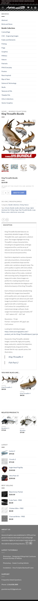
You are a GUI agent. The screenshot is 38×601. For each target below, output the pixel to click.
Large (33, 210)
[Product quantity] (5, 193)
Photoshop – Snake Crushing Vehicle (16, 563)
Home (4, 111)
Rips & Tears (6, 79)
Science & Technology (9, 83)
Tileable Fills (6, 95)
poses (8, 212)
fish (9, 210)
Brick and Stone (7, 24)
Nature (4, 59)
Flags (3, 48)
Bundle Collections (8, 28)
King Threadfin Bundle (25, 210)
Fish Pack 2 (13, 362)
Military (4, 56)
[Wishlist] (28, 7)
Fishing (4, 44)
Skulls (4, 87)
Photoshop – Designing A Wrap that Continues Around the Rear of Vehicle (19, 557)
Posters (4, 71)
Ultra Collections (7, 99)
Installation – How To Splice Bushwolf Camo (18, 568)
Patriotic (5, 63)
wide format (13, 212)
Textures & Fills (7, 91)
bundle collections (20, 208)
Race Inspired (6, 75)
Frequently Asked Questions (11, 580)
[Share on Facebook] (3, 219)
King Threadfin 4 (25, 393)
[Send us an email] (30, 543)
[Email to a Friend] (7, 219)
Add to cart (18, 193)
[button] (3, 7)
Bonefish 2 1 (5, 428)
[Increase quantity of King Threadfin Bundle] (8, 193)
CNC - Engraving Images (10, 36)
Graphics (5, 52)
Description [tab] (7, 225)
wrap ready (21, 212)
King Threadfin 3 (16, 357)
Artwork (7, 208)
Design (28, 208)
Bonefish (22, 430)
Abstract (5, 20)
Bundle (12, 208)
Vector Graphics (7, 103)
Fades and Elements (8, 40)
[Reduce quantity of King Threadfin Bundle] (3, 193)
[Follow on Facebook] (27, 543)
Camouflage (6, 32)
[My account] (32, 7)
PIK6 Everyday (7, 67)
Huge (16, 210)
